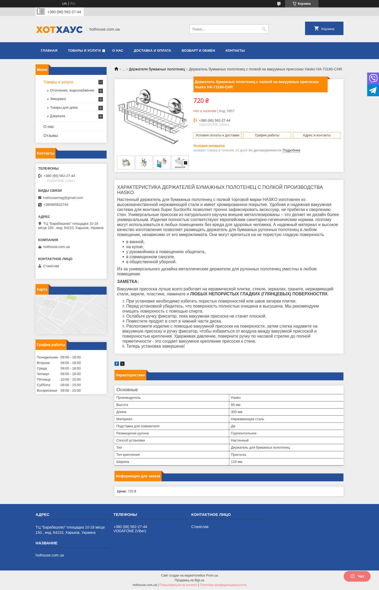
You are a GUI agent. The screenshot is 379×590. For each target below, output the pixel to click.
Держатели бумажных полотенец (157, 69)
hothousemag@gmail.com (63, 198)
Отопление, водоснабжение (72, 90)
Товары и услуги (84, 50)
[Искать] (263, 29)
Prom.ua (212, 575)
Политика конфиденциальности (223, 585)
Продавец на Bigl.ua (189, 580)
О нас (117, 50)
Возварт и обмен (198, 50)
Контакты (235, 50)
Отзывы (50, 135)
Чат (357, 576)
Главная (49, 50)
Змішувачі (58, 99)
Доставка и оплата (152, 50)
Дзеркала (57, 116)
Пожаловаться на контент (178, 585)
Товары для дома (64, 107)
